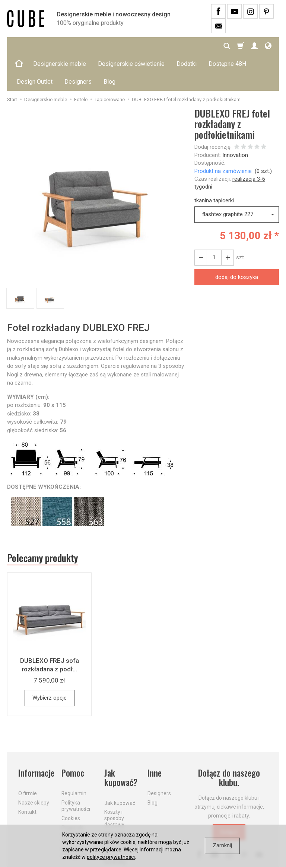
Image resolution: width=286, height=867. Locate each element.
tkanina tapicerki (214, 164)
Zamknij (222, 845)
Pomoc (72, 737)
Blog (152, 767)
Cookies (70, 783)
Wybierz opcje (49, 662)
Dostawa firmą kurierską (115, 819)
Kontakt (27, 776)
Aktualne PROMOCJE (118, 801)
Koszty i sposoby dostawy (114, 782)
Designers (159, 758)
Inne (154, 737)
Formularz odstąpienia (75, 816)
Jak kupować (119, 767)
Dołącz (229, 796)
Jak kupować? (120, 742)
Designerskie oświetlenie (131, 45)
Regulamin (73, 758)
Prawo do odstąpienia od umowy (75, 798)
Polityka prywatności (75, 770)
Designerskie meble (59, 45)
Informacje (35, 737)
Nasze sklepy (33, 767)
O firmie (27, 758)
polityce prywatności (111, 857)
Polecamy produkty (42, 522)
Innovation (235, 119)
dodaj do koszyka (236, 241)
